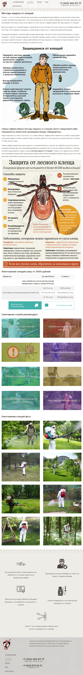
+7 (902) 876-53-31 (33, 666)
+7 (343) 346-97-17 (70, 4)
